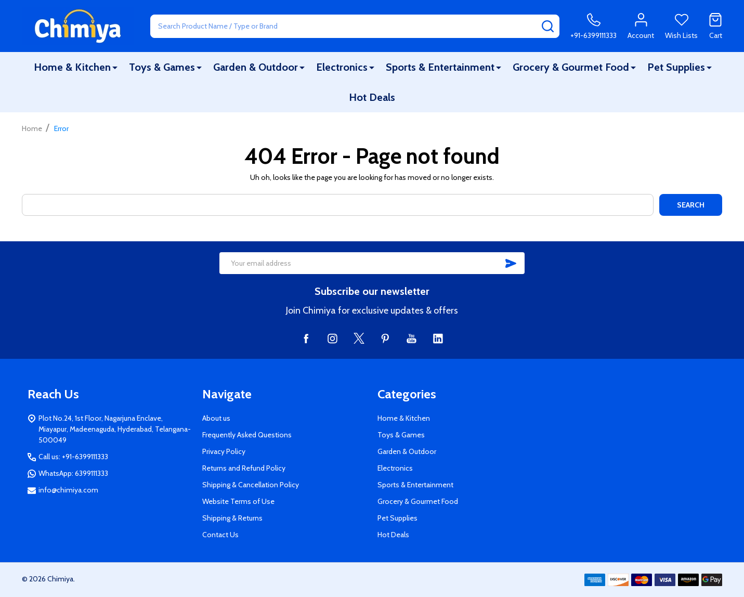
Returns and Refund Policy (243, 468)
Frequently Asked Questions (247, 434)
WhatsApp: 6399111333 (73, 473)
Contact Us (220, 534)
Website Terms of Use (238, 501)
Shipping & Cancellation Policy (250, 484)
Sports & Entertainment (440, 67)
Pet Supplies (676, 67)
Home (32, 128)
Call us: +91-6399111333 (73, 456)
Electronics (342, 67)
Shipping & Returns (232, 518)
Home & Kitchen (72, 67)
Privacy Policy (223, 451)
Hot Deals (372, 97)
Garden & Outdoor (255, 67)
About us (216, 418)
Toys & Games (162, 67)
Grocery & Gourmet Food (571, 67)
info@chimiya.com (68, 490)
